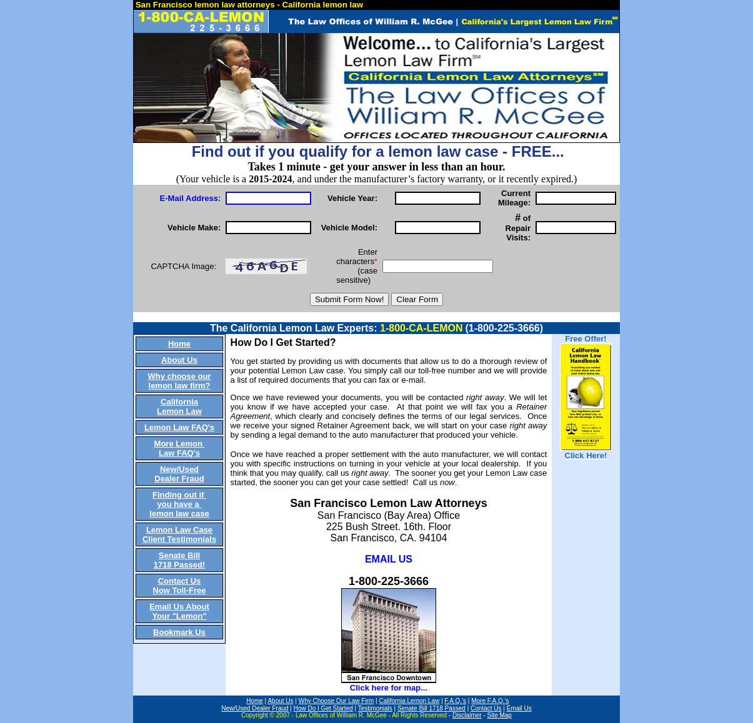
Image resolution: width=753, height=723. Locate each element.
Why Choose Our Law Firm (336, 700)
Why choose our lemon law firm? (179, 380)
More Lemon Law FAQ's (179, 448)
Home (179, 343)
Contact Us (486, 708)
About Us (179, 360)
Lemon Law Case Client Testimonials (179, 534)
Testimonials (375, 708)
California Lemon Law (179, 406)
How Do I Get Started (323, 708)
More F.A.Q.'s (490, 700)
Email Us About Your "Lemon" (179, 611)
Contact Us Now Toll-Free (179, 585)
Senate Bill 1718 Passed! (179, 560)
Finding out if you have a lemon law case (179, 504)
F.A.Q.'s (455, 700)
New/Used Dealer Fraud (179, 474)
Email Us (519, 708)
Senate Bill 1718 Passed (431, 708)
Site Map (499, 715)
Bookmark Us (179, 632)
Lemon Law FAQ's (179, 427)
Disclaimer (467, 715)
